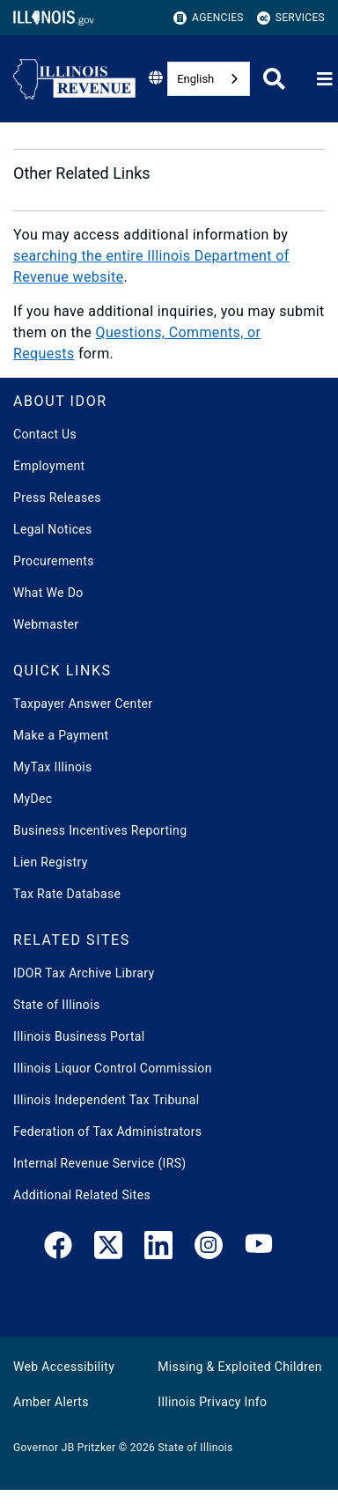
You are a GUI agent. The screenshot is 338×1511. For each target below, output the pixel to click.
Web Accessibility (63, 1367)
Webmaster (45, 624)
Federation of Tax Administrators (107, 1131)
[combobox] (208, 79)
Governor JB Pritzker (64, 1447)
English (195, 78)
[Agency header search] (274, 79)
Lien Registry (50, 862)
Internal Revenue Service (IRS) (100, 1163)
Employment (48, 466)
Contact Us (45, 434)
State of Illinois (56, 1005)
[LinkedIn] (158, 1248)
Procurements (53, 561)
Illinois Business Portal (79, 1036)
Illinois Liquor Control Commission (112, 1068)
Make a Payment (60, 735)
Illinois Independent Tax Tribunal (106, 1100)
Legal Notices (52, 529)
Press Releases (57, 497)
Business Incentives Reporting (100, 830)
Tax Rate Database (67, 894)
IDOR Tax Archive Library (83, 973)
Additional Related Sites (82, 1195)
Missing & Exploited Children (239, 1367)
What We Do (48, 593)
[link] (58, 1248)
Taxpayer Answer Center (82, 704)
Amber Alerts (51, 1402)
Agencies (208, 18)
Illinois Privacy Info (212, 1402)
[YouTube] (259, 1248)
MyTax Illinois (52, 767)
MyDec (33, 799)
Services (291, 18)
